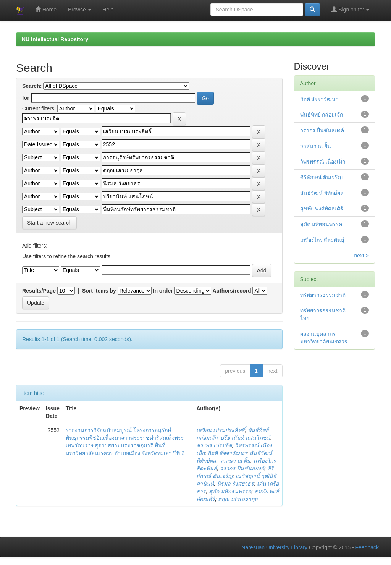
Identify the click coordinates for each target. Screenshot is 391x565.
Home (46, 9)
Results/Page (39, 291)
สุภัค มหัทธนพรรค (230, 491)
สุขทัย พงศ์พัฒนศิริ (322, 209)
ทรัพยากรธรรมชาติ (323, 295)
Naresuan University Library (274, 547)
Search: (32, 86)
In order (163, 291)
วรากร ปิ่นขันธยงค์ (242, 468)
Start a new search (49, 223)
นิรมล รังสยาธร (235, 484)
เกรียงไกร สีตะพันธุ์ (322, 240)
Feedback (367, 547)
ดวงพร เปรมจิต (214, 445)
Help (108, 9)
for (25, 98)
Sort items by (99, 291)
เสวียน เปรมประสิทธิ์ (220, 430)
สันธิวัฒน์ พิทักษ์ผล (322, 193)
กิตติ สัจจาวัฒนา (227, 453)
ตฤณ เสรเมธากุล (238, 499)
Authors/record (231, 291)
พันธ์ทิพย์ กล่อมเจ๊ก (321, 115)
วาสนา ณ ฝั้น (234, 461)
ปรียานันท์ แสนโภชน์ (245, 438)
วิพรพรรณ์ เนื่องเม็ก (323, 162)
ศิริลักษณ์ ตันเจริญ (321, 177)
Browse (79, 9)
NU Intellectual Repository (55, 39)
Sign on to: (350, 9)
